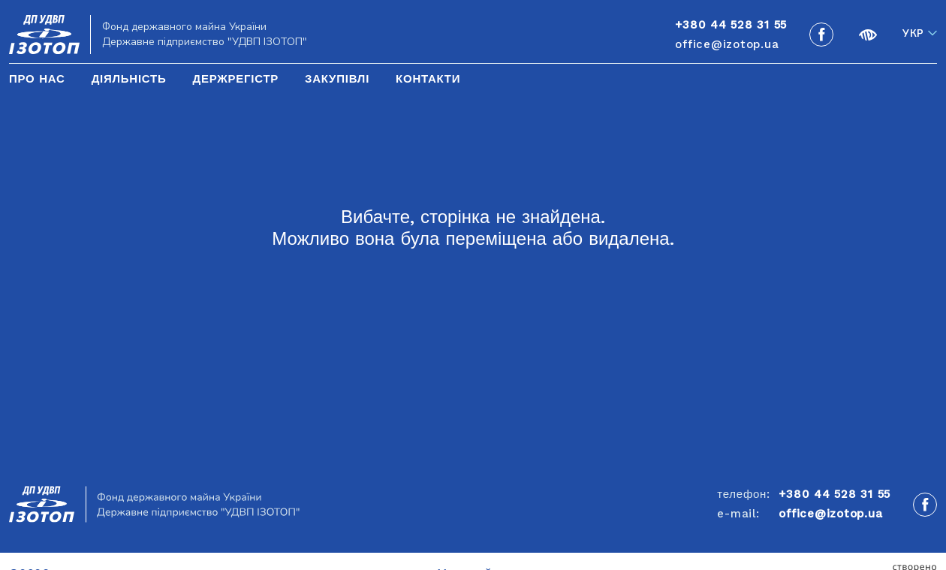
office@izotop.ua (727, 44)
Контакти (428, 79)
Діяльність (129, 79)
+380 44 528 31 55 (834, 494)
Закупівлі (337, 79)
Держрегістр (235, 79)
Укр (913, 34)
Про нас (37, 79)
